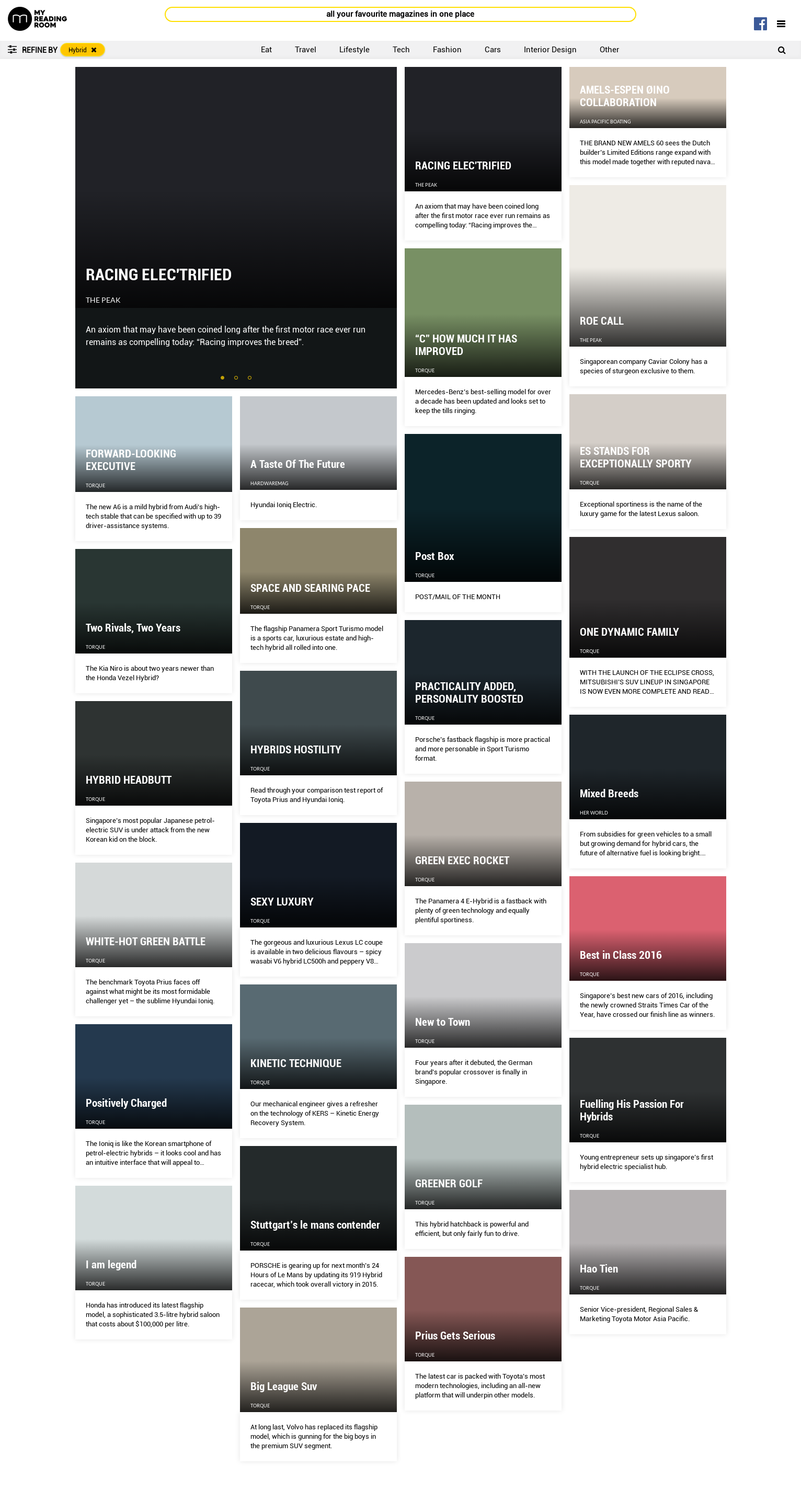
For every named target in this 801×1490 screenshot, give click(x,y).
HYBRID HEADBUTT (128, 780)
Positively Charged (126, 1103)
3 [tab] (250, 378)
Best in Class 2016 (621, 955)
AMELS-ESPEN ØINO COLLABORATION (625, 96)
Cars (493, 49)
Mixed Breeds (609, 793)
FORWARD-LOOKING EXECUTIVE (131, 460)
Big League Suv (283, 1386)
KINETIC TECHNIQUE (295, 1063)
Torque (424, 370)
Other (609, 49)
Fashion (447, 49)
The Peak (103, 300)
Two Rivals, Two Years (133, 628)
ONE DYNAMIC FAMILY (629, 632)
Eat (266, 49)
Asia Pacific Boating (605, 121)
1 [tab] (223, 378)
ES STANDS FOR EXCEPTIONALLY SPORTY (636, 457)
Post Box (434, 556)
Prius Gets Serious (455, 1335)
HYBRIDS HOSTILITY (295, 749)
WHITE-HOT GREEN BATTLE (145, 941)
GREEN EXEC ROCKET (462, 860)
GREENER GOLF (449, 1183)
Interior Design (550, 49)
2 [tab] (236, 378)
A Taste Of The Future (297, 464)
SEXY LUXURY (282, 902)
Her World (594, 812)
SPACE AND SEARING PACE (310, 588)
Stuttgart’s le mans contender (315, 1225)
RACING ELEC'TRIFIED (159, 274)
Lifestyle (354, 49)
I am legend (111, 1264)
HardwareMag (269, 483)
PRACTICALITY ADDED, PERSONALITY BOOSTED (469, 692)
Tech (401, 49)
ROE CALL (602, 321)
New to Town (442, 1022)
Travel (305, 49)
